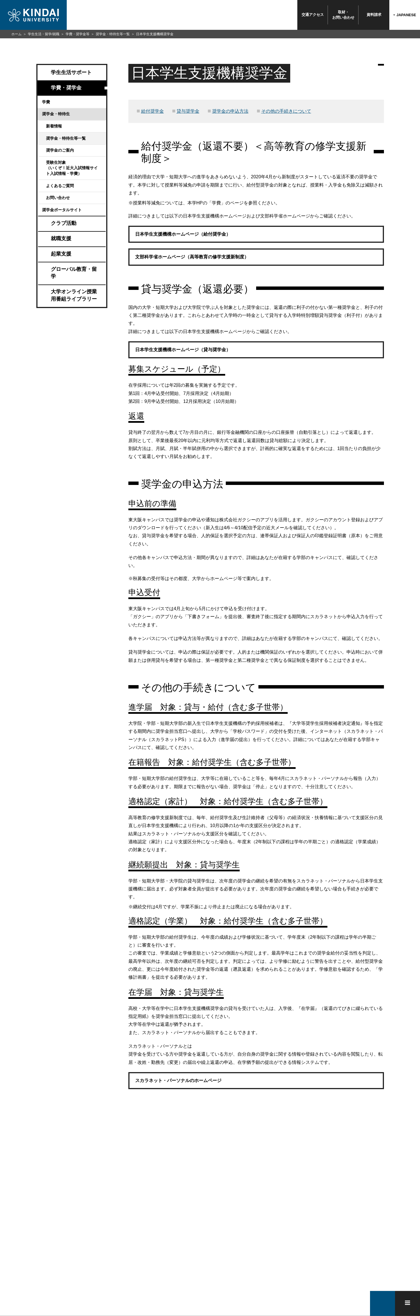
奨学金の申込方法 (230, 111)
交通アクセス (313, 14)
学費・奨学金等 (77, 34)
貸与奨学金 (188, 111)
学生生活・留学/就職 (43, 34)
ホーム (16, 34)
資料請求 (374, 14)
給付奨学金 (152, 111)
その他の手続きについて (286, 111)
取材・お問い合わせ (343, 14)
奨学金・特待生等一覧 (113, 34)
